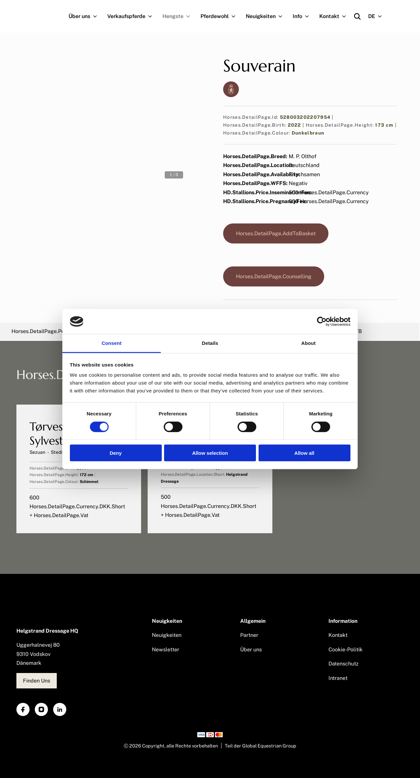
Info (303, 16)
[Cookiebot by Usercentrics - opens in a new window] (321, 321)
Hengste (179, 16)
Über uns (85, 16)
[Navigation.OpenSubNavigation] (96, 16)
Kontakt (335, 16)
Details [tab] (210, 343)
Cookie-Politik (345, 649)
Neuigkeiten (267, 16)
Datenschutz (343, 664)
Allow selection (210, 453)
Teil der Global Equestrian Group (260, 745)
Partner (249, 635)
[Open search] (357, 16)
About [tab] (308, 343)
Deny (116, 453)
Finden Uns (36, 681)
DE (377, 16)
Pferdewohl (220, 16)
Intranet (337, 678)
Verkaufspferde (132, 16)
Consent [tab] (112, 343)
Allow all (304, 453)
